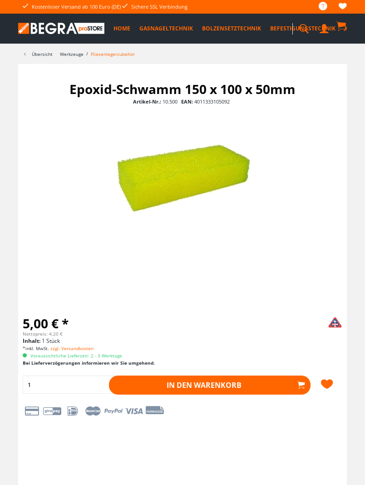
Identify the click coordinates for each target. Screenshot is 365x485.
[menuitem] (318, 6)
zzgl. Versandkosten (72, 348)
